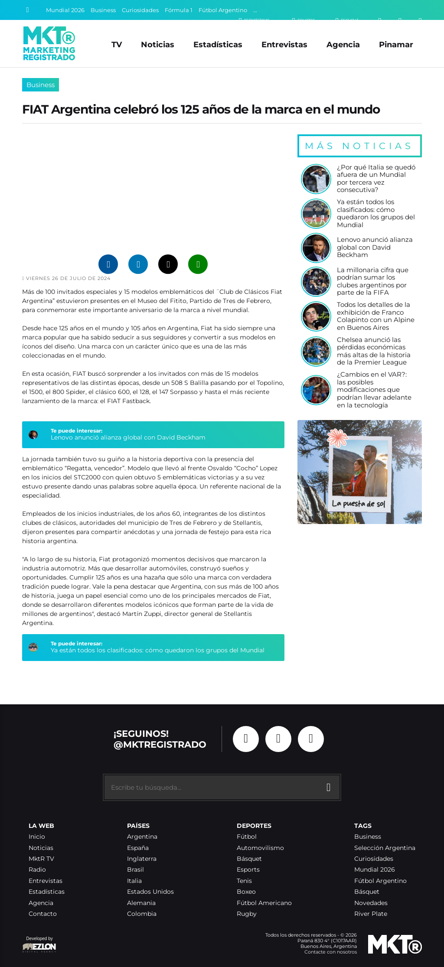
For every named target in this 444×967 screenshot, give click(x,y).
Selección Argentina (384, 848)
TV (116, 44)
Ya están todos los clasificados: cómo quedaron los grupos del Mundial (157, 650)
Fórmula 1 (179, 10)
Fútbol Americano (264, 903)
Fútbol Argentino (223, 10)
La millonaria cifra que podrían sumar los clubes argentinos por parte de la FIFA (372, 282)
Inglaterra (142, 859)
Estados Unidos (150, 892)
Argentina (142, 837)
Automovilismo (260, 848)
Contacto (43, 914)
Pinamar (396, 44)
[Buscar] (28, 10)
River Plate (370, 914)
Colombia (142, 914)
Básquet (249, 859)
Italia (134, 881)
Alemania (141, 903)
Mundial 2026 (65, 10)
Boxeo (246, 892)
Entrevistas (284, 44)
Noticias (157, 44)
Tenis (244, 881)
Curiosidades (140, 10)
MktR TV (41, 859)
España (138, 848)
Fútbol (247, 837)
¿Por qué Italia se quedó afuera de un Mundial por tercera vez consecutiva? (376, 179)
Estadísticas (217, 44)
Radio (37, 869)
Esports (248, 869)
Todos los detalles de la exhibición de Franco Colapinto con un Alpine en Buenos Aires (376, 316)
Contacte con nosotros (330, 952)
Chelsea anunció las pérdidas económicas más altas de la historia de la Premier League (374, 351)
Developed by (39, 945)
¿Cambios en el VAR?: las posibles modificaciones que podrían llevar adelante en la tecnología (374, 390)
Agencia (343, 44)
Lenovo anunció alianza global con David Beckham (128, 437)
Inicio (37, 837)
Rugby (247, 914)
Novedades (371, 903)
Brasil (135, 869)
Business (103, 10)
